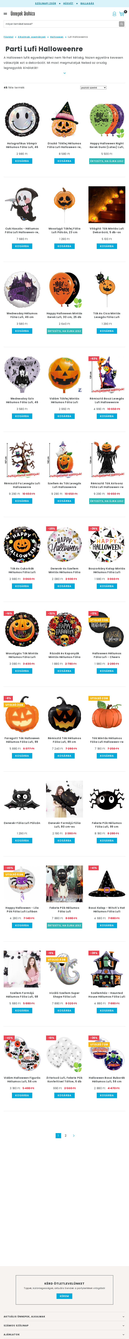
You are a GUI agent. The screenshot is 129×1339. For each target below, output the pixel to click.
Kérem (64, 1296)
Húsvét (68, 3)
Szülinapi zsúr (45, 3)
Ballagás (87, 3)
